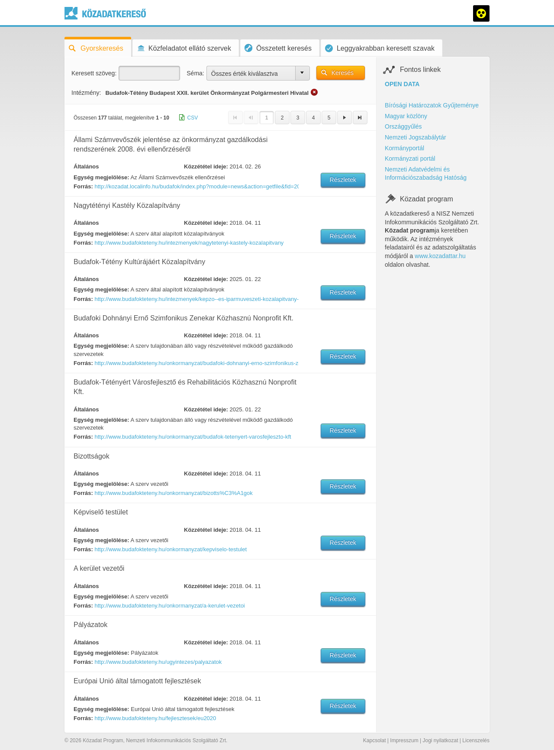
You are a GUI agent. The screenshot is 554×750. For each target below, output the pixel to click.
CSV (192, 118)
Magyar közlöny (406, 116)
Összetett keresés (278, 48)
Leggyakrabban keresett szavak (380, 48)
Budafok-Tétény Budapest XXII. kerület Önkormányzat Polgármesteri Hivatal (207, 93)
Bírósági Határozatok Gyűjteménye (432, 105)
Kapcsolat (374, 740)
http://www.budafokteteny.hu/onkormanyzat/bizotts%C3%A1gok (173, 493)
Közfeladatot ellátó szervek (184, 48)
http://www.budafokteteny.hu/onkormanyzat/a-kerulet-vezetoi (169, 605)
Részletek (343, 179)
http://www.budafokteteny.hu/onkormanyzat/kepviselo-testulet (170, 549)
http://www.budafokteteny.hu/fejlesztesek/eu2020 (155, 718)
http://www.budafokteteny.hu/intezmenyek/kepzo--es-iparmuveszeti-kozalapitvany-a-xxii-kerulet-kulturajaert (196, 299)
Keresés (343, 72)
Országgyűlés (403, 126)
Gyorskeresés (96, 48)
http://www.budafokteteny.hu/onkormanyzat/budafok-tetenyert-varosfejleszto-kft (192, 436)
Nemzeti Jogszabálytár (415, 137)
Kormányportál (404, 148)
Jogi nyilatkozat (440, 740)
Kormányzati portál (410, 158)
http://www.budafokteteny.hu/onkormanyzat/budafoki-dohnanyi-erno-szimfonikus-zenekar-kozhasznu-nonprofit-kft (196, 363)
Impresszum (404, 740)
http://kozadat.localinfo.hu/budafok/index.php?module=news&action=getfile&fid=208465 (196, 186)
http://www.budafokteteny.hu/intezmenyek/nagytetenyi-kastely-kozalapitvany (188, 242)
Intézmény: (86, 92)
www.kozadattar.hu (440, 255)
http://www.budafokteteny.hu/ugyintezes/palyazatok (158, 662)
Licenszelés (476, 740)
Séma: (195, 73)
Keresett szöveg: (93, 73)
